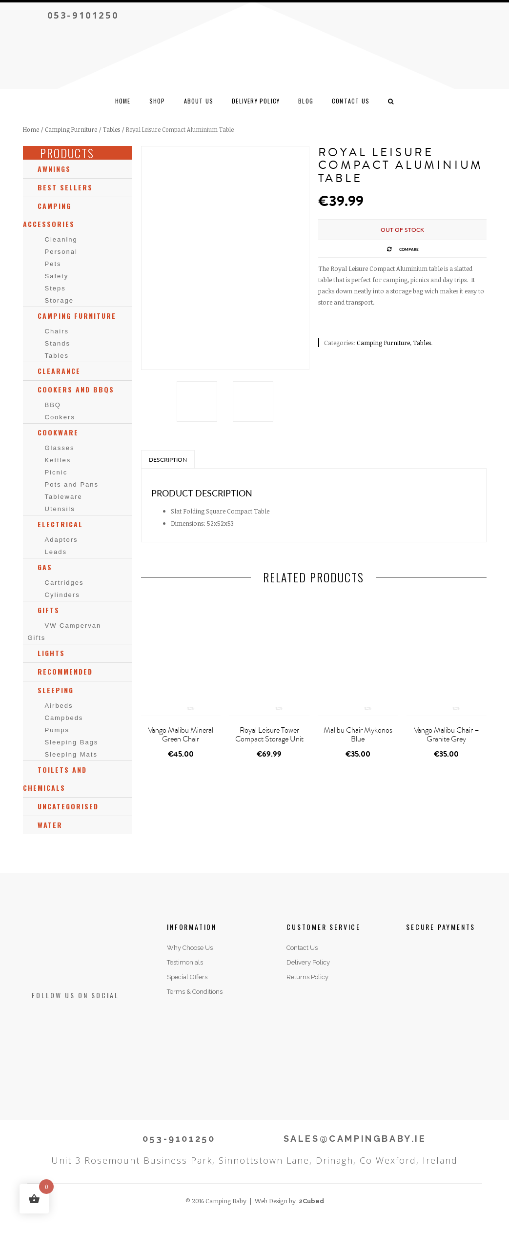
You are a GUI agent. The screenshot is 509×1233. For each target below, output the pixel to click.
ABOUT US (199, 101)
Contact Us (302, 947)
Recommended (65, 671)
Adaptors (61, 539)
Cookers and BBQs (76, 389)
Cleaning (61, 239)
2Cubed (311, 1201)
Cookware (58, 432)
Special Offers (187, 977)
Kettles (58, 460)
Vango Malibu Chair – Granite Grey (446, 734)
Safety (57, 276)
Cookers (60, 417)
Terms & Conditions (195, 991)
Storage (59, 300)
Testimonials (185, 962)
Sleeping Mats (71, 754)
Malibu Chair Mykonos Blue (358, 734)
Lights (51, 653)
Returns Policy (307, 977)
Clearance (59, 371)
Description (168, 459)
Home (123, 101)
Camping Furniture (71, 129)
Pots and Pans (72, 484)
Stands (57, 343)
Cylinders (62, 594)
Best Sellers (65, 187)
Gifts (49, 610)
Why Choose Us (190, 947)
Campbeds (64, 717)
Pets (53, 263)
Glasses (60, 448)
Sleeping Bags (72, 742)
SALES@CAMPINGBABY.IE (355, 1138)
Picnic (56, 472)
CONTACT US (350, 101)
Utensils (60, 509)
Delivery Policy (256, 101)
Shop (157, 101)
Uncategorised (68, 806)
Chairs (57, 331)
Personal (61, 251)
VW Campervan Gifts (65, 631)
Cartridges (64, 582)
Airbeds (59, 705)
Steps (55, 288)
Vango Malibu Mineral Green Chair (180, 734)
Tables (111, 129)
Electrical (60, 524)
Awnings (54, 169)
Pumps (57, 730)
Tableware (63, 496)
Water (50, 825)
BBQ (53, 405)
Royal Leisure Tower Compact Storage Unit (269, 734)
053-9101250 (83, 15)
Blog (305, 101)
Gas (45, 567)
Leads (56, 551)
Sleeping (56, 690)
